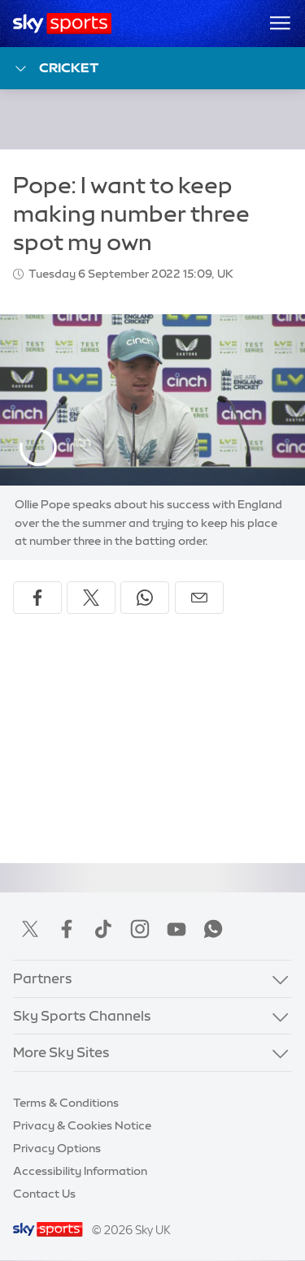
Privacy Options (57, 1148)
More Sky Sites (61, 1052)
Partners (42, 978)
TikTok (103, 929)
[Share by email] (199, 597)
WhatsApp (213, 929)
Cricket (55, 68)
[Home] (62, 23)
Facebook (66, 929)
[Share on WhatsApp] (144, 597)
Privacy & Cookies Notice (82, 1125)
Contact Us (44, 1193)
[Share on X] (91, 597)
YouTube (176, 929)
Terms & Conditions (66, 1102)
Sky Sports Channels (82, 1015)
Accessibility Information (80, 1171)
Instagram (140, 929)
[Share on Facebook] (37, 597)
